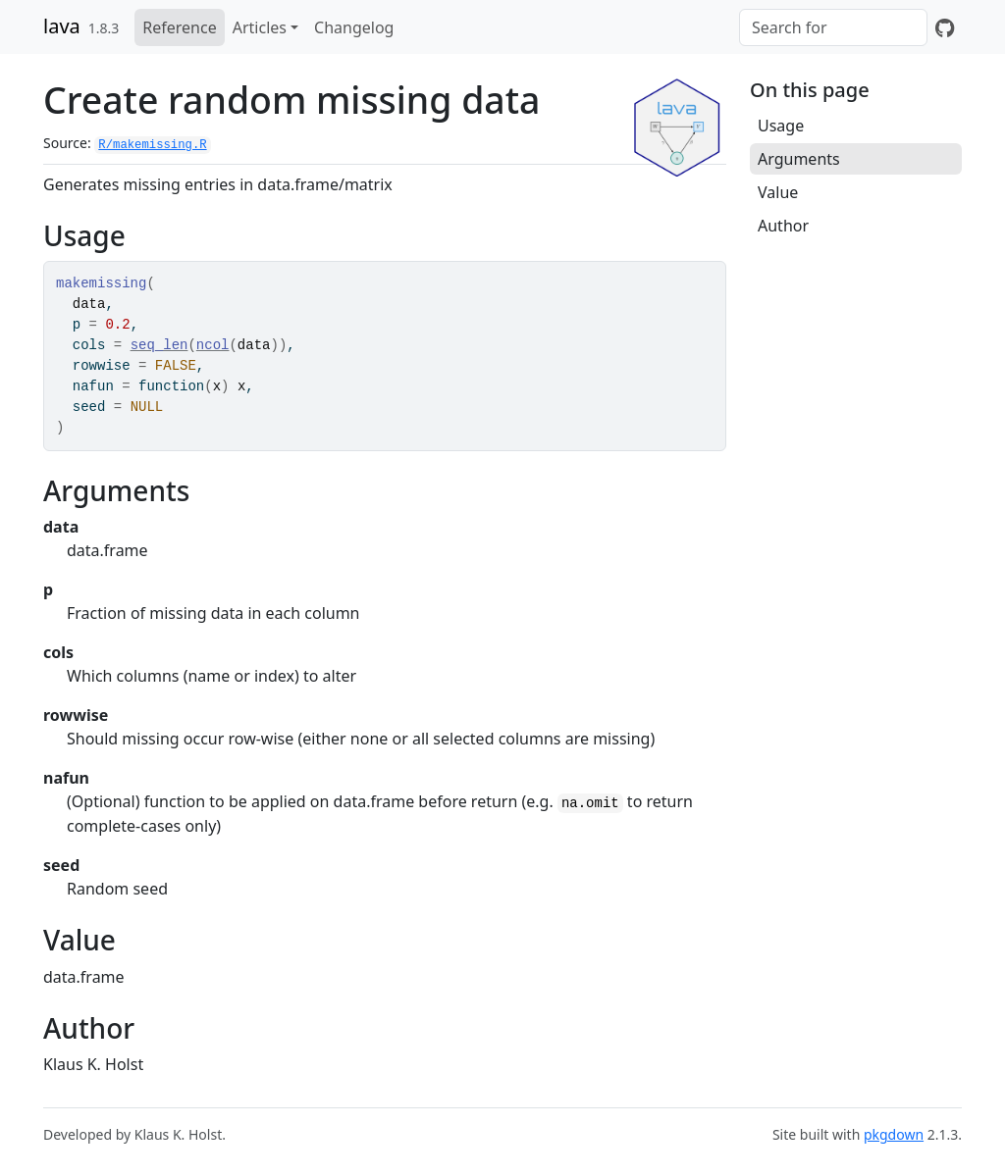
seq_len (159, 345)
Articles (260, 27)
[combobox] (833, 27)
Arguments (799, 159)
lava (61, 26)
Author (783, 225)
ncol (213, 345)
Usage (781, 125)
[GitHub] (944, 27)
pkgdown (894, 1134)
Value (778, 192)
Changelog (354, 27)
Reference (179, 27)
